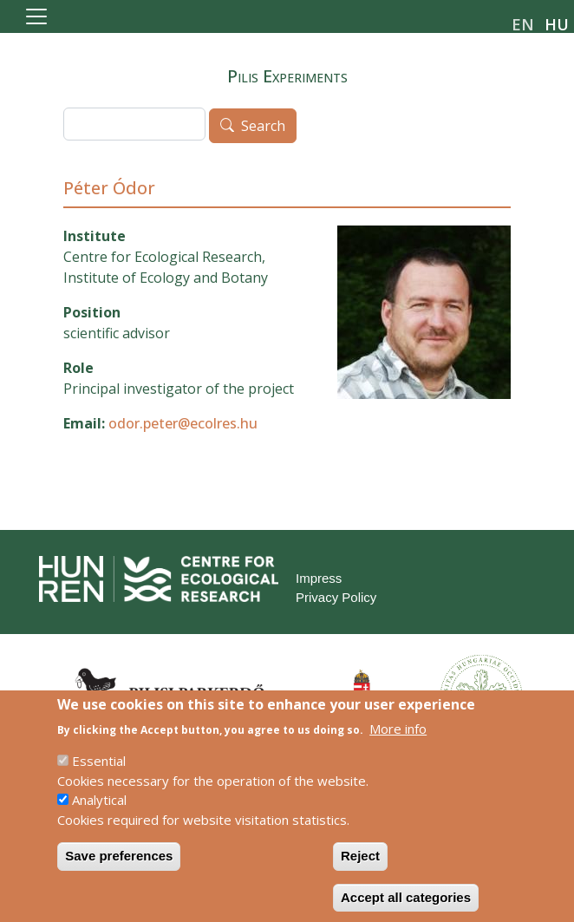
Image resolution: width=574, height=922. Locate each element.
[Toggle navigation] (36, 16)
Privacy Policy (336, 597)
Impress (319, 578)
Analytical (99, 815)
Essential (99, 776)
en (523, 24)
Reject (360, 871)
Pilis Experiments (287, 76)
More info (398, 743)
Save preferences (119, 871)
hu (557, 24)
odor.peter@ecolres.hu (183, 423)
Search (263, 126)
